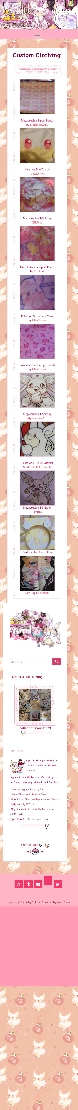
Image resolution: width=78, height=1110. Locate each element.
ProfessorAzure (39, 124)
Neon (51, 809)
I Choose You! (35, 845)
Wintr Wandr (41, 794)
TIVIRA (37, 511)
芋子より (30, 804)
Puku (34, 819)
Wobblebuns (41, 809)
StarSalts (39, 271)
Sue (41, 789)
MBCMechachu (17, 814)
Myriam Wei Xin (37, 418)
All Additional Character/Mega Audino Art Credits (35, 799)
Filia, (29, 819)
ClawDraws (39, 320)
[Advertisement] (39, 945)
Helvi (45, 819)
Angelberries (37, 173)
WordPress (63, 902)
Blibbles (37, 222)
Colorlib (36, 902)
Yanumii (45, 593)
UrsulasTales (45, 552)
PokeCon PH (43, 467)
